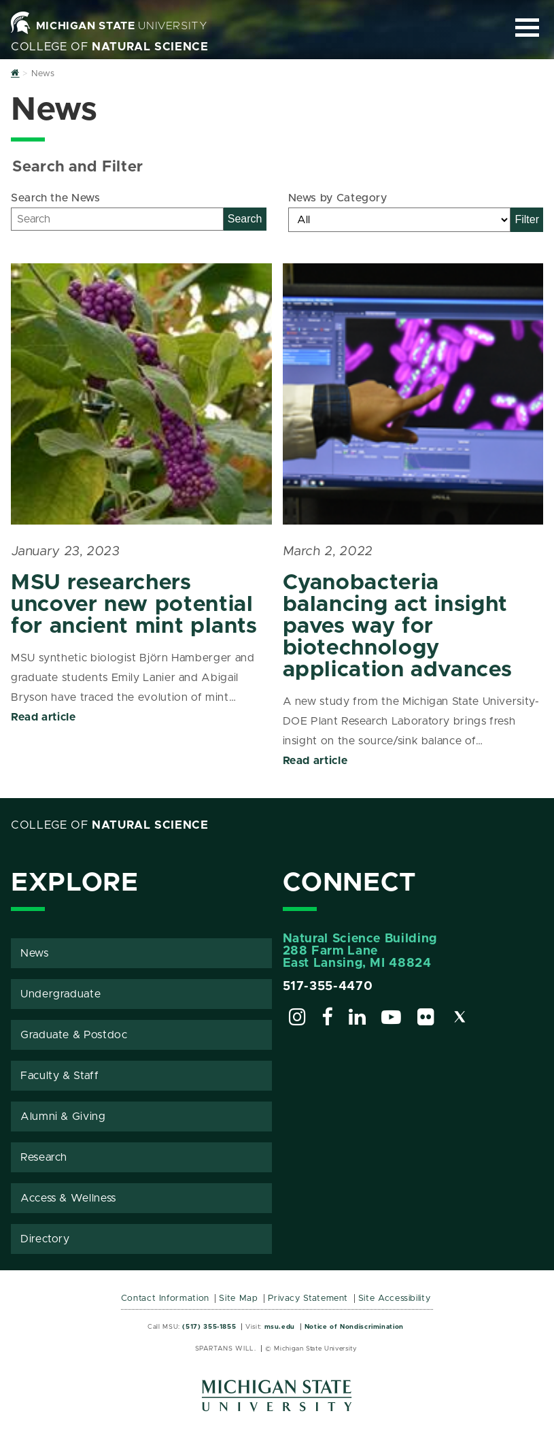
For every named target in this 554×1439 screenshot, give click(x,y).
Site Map (238, 1298)
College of (110, 47)
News (34, 953)
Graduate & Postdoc (74, 1034)
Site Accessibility (394, 1298)
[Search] (117, 219)
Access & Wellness (68, 1198)
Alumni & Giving (63, 1116)
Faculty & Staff (59, 1075)
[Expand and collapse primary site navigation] (527, 28)
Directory (45, 1239)
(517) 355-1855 (209, 1326)
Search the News (56, 198)
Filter (527, 219)
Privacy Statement (308, 1298)
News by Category (337, 198)
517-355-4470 (328, 986)
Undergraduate (60, 994)
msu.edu (279, 1326)
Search (245, 219)
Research (43, 1157)
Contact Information (165, 1298)
